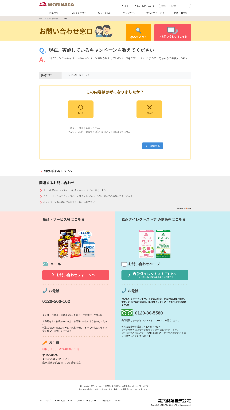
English (124, 6)
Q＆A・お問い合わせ (144, 6)
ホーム (41, 18)
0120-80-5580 (149, 312)
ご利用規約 (105, 400)
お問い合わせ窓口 (53, 18)
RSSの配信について (64, 400)
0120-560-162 (56, 301)
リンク (118, 400)
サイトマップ (45, 400)
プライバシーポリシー (86, 400)
